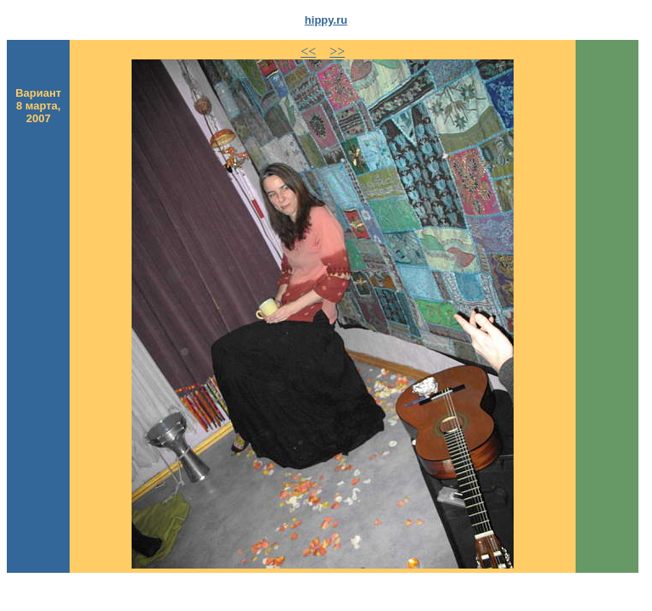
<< (308, 51)
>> (337, 51)
